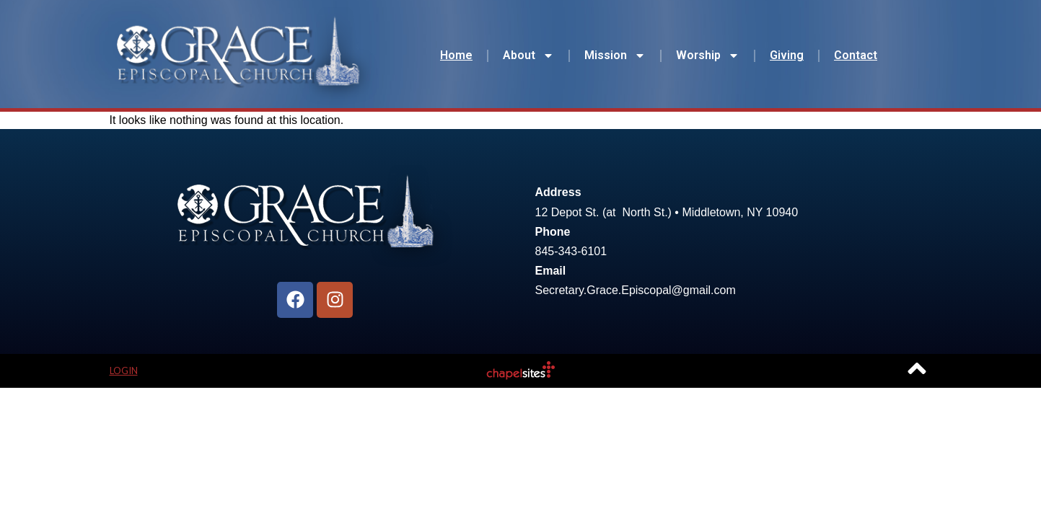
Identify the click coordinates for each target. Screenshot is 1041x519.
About (528, 55)
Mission (615, 55)
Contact (855, 55)
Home (456, 55)
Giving (787, 55)
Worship (707, 55)
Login (124, 370)
